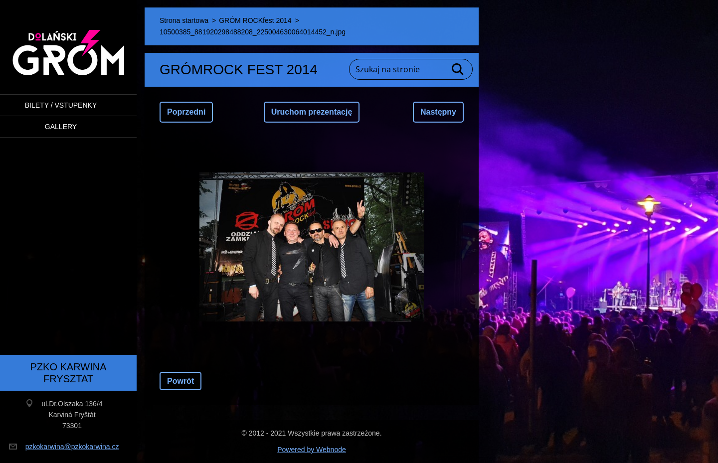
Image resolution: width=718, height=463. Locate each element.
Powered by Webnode (311, 450)
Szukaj (458, 69)
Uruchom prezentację (312, 112)
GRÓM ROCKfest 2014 (255, 20)
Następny (438, 112)
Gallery (61, 127)
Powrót (180, 381)
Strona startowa (184, 20)
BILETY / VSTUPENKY (61, 105)
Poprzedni (186, 112)
